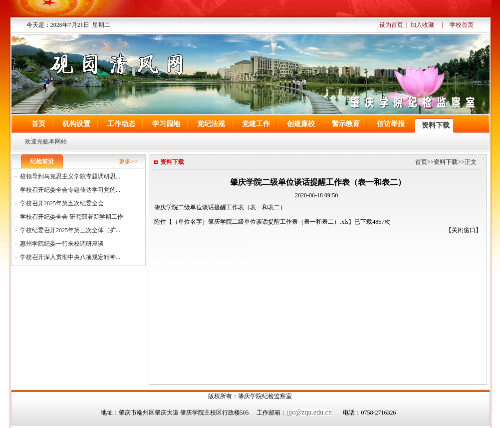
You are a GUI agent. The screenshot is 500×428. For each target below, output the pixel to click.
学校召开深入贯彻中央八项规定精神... (70, 257)
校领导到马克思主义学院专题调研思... (70, 176)
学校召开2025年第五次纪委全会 (62, 203)
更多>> (128, 161)
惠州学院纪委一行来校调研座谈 (62, 243)
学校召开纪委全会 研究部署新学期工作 (71, 216)
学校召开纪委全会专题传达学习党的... (70, 189)
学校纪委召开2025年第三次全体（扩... (70, 230)
